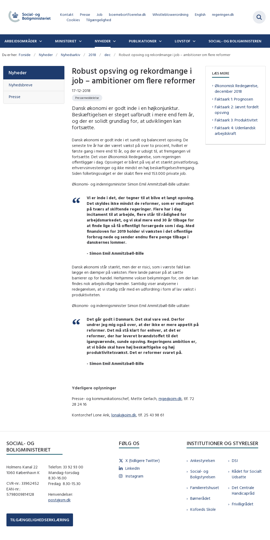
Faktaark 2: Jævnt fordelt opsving (237, 109)
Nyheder (103, 41)
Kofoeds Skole (203, 509)
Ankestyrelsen (202, 460)
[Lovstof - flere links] (193, 41)
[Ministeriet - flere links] (80, 41)
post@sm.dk (59, 499)
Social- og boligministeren (235, 41)
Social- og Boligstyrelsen (202, 474)
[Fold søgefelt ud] (259, 17)
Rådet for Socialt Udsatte (247, 474)
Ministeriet (65, 41)
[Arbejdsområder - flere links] (40, 41)
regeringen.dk (223, 15)
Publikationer (142, 41)
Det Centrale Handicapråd (243, 490)
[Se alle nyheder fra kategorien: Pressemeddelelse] (87, 98)
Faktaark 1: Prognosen (234, 99)
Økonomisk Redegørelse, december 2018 (236, 88)
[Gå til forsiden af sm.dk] (28, 17)
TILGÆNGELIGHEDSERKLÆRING (39, 519)
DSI (235, 460)
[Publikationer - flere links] (160, 41)
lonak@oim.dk (123, 414)
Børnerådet (200, 498)
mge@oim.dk (170, 398)
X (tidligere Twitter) (142, 460)
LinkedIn (132, 468)
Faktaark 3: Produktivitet (236, 120)
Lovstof (182, 41)
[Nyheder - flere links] (114, 41)
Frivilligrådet (242, 503)
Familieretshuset (204, 487)
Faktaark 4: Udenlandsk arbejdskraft (235, 130)
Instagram (134, 476)
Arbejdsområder (20, 41)
